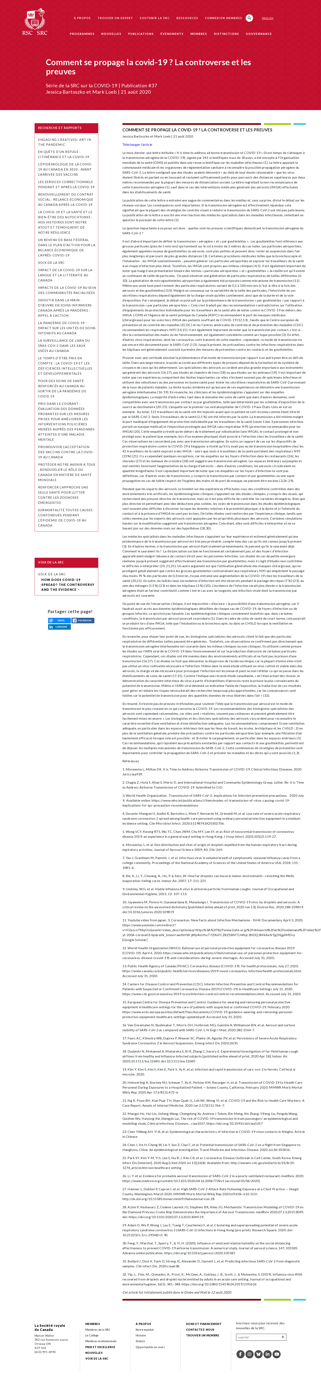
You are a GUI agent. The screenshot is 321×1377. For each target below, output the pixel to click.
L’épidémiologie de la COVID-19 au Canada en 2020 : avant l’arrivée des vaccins (65, 169)
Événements (172, 33)
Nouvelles (111, 33)
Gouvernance (259, 33)
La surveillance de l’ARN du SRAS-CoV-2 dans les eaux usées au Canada (64, 346)
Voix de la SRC (51, 262)
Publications (141, 33)
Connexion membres (223, 18)
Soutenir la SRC (155, 18)
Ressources (187, 18)
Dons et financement (204, 1324)
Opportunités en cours (151, 1347)
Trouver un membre (202, 1335)
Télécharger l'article (137, 144)
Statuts (140, 1341)
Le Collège (92, 1335)
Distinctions (226, 33)
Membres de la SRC (97, 1329)
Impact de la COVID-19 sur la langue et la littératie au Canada (65, 275)
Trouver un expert (115, 18)
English (267, 18)
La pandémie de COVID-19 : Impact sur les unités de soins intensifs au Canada (67, 328)
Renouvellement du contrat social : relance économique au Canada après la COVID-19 (66, 199)
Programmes (82, 33)
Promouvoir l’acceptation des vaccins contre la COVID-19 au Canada (66, 452)
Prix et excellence (100, 1347)
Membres (198, 33)
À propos (82, 18)
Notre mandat (145, 1329)
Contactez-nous (200, 1329)
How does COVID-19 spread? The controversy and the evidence (68, 584)
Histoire (141, 1335)
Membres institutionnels (100, 1341)
